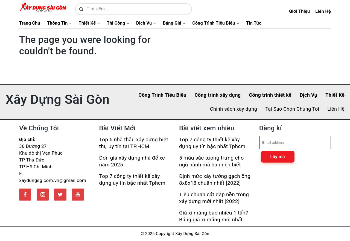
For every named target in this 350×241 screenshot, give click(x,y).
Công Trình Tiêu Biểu (213, 23)
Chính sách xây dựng (233, 109)
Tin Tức (253, 23)
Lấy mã (277, 156)
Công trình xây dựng (218, 95)
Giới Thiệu (299, 11)
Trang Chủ (29, 23)
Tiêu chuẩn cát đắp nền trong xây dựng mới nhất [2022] (214, 197)
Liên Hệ (323, 11)
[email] (295, 142)
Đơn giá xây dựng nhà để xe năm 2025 (132, 161)
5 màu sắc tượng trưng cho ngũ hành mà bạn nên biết (211, 161)
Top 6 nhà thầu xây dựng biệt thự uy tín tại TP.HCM (133, 142)
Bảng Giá (172, 23)
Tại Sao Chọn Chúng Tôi (292, 109)
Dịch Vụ (144, 23)
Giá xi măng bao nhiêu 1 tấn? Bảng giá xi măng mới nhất (213, 216)
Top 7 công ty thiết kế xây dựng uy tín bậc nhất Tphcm (132, 179)
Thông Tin (57, 23)
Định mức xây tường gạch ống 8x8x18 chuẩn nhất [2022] (214, 179)
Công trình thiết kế (270, 95)
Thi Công (116, 23)
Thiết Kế (87, 23)
